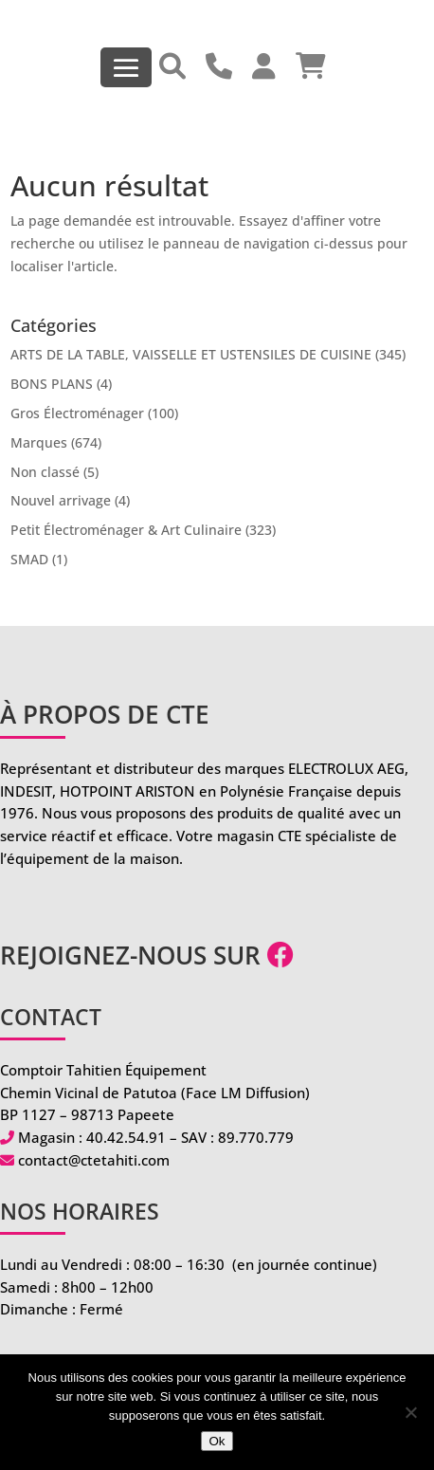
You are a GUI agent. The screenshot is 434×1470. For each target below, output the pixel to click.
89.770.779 (256, 1137)
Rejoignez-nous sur (147, 955)
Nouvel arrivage (60, 500)
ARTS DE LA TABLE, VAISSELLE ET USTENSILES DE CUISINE (190, 354)
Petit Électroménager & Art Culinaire (126, 530)
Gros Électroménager (77, 413)
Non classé (45, 472)
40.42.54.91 (126, 1137)
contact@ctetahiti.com (94, 1159)
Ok (216, 1441)
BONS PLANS (51, 384)
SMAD (29, 559)
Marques (38, 442)
